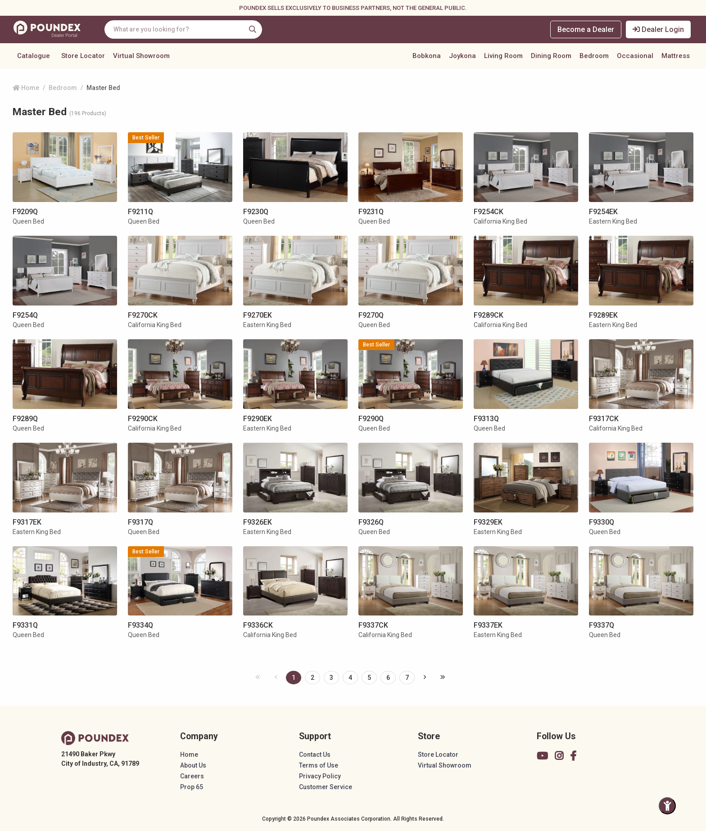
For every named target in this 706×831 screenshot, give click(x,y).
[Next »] (424, 677)
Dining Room (551, 56)
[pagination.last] (443, 677)
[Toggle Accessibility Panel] (667, 805)
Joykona (462, 56)
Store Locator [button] (83, 56)
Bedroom (594, 56)
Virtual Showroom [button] (141, 56)
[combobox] (183, 29)
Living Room (503, 56)
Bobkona (426, 56)
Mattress (675, 56)
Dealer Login (658, 29)
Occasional (635, 56)
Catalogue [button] (33, 56)
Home (26, 87)
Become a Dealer (585, 29)
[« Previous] (258, 677)
